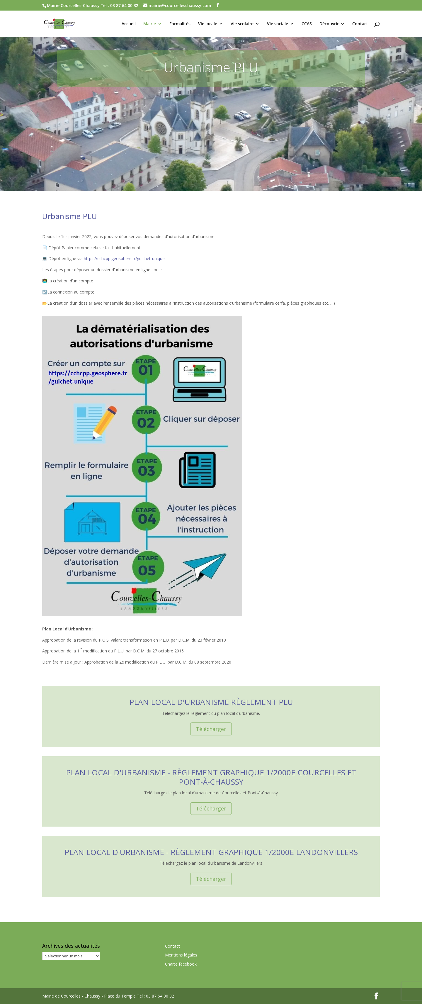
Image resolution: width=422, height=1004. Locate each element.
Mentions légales (181, 955)
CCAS (307, 24)
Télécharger (211, 728)
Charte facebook (181, 964)
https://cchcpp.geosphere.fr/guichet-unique (124, 258)
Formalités (179, 24)
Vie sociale (277, 24)
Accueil (129, 24)
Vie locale (207, 24)
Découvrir (329, 24)
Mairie (149, 24)
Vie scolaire (242, 24)
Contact (360, 24)
